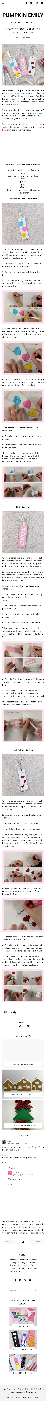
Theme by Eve (32, 1398)
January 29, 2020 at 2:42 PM (23, 1175)
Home (3, 1389)
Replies (13, 1168)
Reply (4, 1162)
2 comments (23, 1022)
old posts (37, 1242)
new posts (9, 1242)
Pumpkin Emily (20, 1172)
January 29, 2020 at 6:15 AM (17, 1144)
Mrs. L (10, 1141)
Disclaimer (20, 1392)
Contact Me (32, 1392)
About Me (11, 1389)
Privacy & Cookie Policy (28, 1389)
